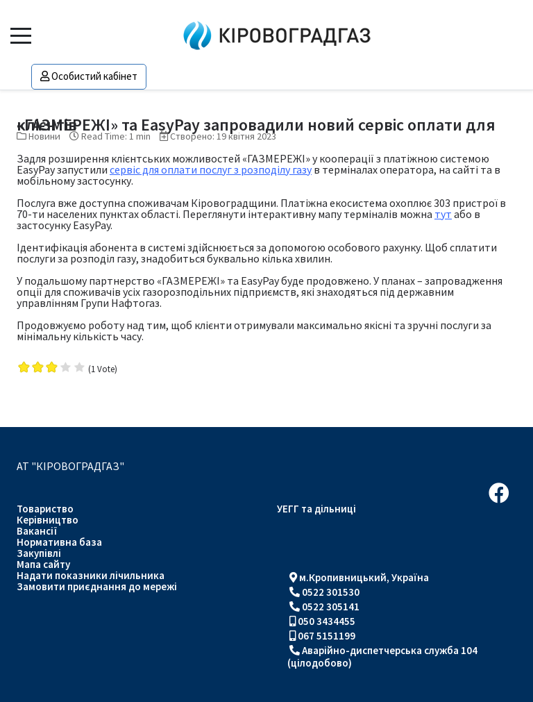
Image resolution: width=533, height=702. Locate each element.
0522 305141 (330, 606)
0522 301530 (330, 592)
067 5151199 (326, 635)
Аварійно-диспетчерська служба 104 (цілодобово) (382, 656)
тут (443, 214)
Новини (44, 136)
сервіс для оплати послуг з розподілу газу (211, 169)
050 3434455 (326, 621)
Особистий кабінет (88, 76)
